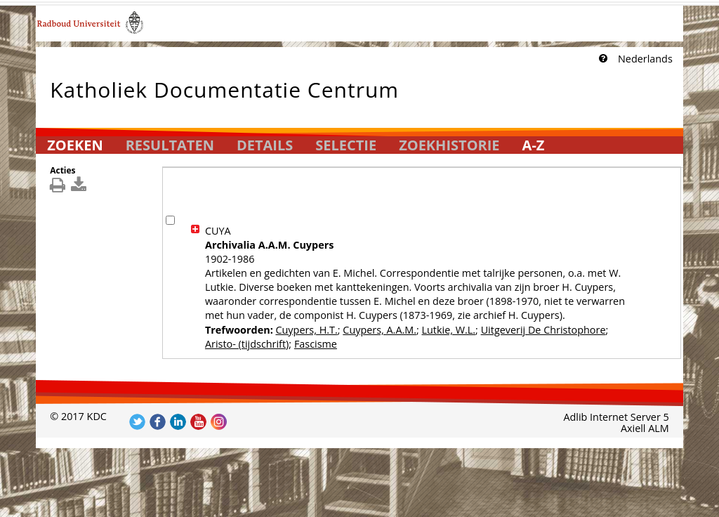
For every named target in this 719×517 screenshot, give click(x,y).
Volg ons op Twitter (137, 422)
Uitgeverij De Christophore (543, 329)
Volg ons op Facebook (158, 422)
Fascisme (315, 344)
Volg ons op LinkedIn (178, 422)
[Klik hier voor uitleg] (601, 59)
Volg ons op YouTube (198, 422)
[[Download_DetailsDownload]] (80, 188)
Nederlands (645, 58)
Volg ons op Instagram (219, 422)
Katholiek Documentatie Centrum (224, 86)
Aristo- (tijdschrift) (247, 344)
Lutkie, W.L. (449, 329)
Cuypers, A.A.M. (379, 329)
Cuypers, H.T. (306, 329)
